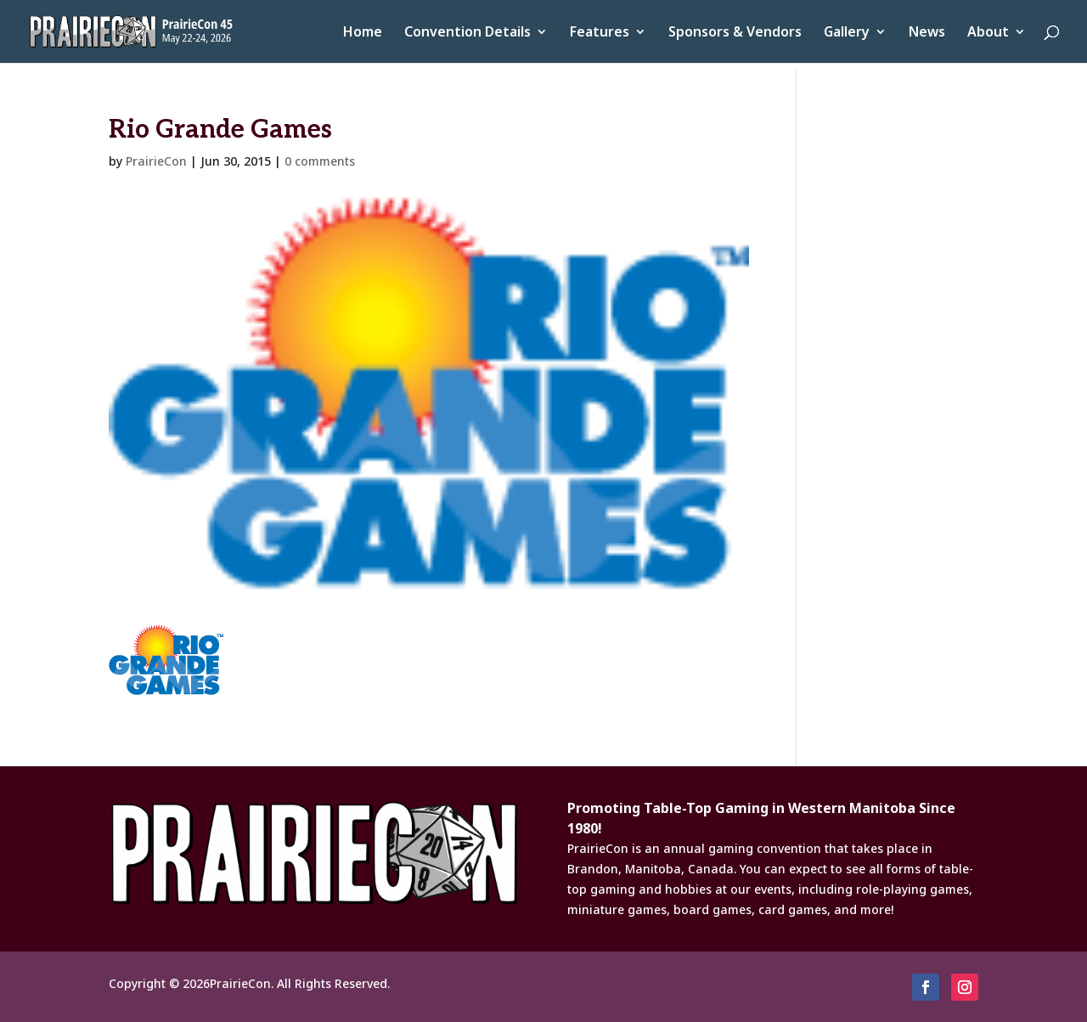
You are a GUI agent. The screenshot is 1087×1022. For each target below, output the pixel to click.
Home (362, 33)
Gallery (847, 33)
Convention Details (467, 33)
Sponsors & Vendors (735, 33)
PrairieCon (156, 161)
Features (599, 33)
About (988, 33)
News (927, 33)
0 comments (319, 161)
